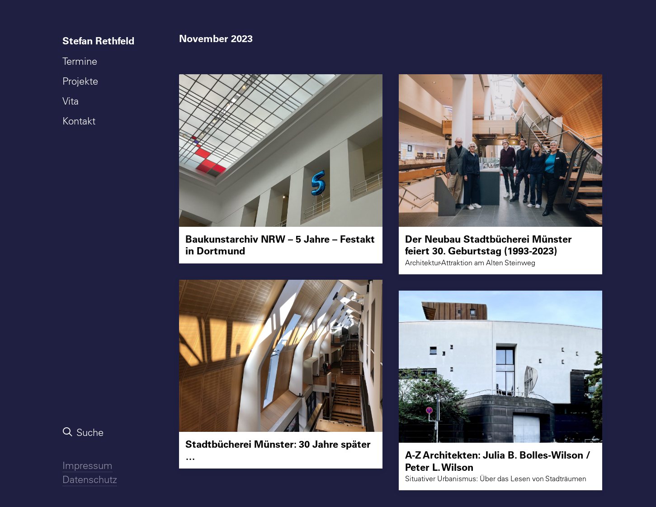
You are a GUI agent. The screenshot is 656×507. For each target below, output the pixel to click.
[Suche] (100, 432)
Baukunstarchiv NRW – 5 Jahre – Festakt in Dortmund (280, 244)
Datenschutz (89, 479)
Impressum (87, 465)
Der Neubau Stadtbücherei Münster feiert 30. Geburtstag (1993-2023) (488, 244)
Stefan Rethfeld (98, 40)
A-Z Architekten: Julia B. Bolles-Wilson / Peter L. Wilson (497, 460)
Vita (70, 101)
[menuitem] (100, 40)
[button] (280, 150)
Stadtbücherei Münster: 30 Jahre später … (278, 449)
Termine (79, 61)
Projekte (80, 81)
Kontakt (78, 121)
